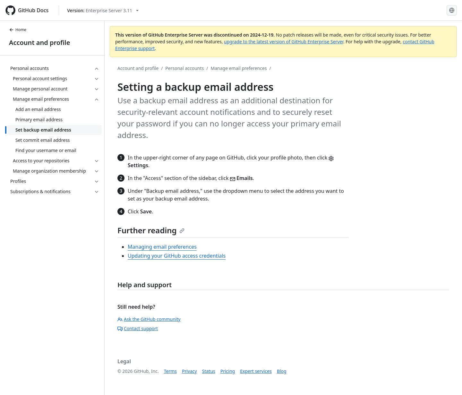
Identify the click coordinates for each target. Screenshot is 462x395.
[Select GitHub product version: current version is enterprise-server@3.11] (102, 10)
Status (208, 371)
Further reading (150, 230)
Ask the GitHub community (149, 319)
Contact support (137, 328)
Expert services (256, 371)
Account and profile (39, 42)
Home (17, 29)
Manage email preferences (239, 68)
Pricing (227, 371)
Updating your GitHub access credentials (177, 255)
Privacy (189, 371)
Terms (170, 371)
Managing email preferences (162, 246)
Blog (282, 371)
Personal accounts (184, 68)
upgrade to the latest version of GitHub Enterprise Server (283, 42)
